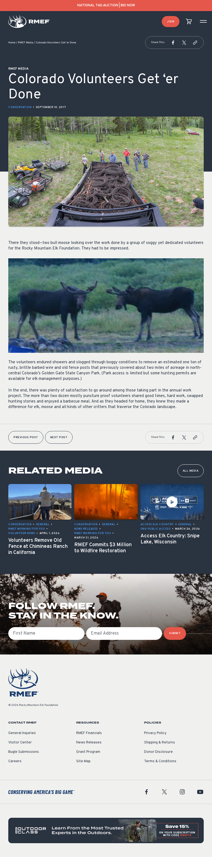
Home (11, 42)
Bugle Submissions (23, 752)
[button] (173, 42)
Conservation (19, 107)
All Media (191, 471)
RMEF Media (25, 42)
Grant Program (88, 752)
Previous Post (26, 437)
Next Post (59, 437)
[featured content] (106, 830)
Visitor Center (20, 742)
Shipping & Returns (159, 742)
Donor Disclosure (158, 752)
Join (170, 21)
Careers (15, 761)
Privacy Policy (155, 733)
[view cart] (189, 21)
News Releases (89, 742)
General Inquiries (22, 733)
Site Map (83, 761)
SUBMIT (175, 633)
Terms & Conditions (160, 761)
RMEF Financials (89, 733)
